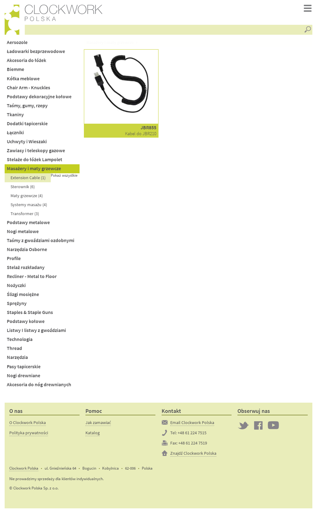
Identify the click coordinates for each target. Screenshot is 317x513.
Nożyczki (16, 285)
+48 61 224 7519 (192, 443)
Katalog (92, 433)
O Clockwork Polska (27, 422)
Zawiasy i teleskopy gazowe (36, 150)
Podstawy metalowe (28, 222)
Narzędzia (17, 357)
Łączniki (15, 132)
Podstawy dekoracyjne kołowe (39, 96)
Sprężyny (17, 303)
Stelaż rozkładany (26, 267)
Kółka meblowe (23, 78)
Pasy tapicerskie (24, 366)
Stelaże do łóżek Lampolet (34, 159)
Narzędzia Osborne (27, 249)
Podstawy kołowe (26, 321)
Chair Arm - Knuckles (28, 87)
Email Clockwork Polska (192, 422)
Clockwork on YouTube (273, 425)
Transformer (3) (25, 213)
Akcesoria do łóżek (26, 60)
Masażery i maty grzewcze (34, 168)
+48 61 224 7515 (192, 433)
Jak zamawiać (98, 422)
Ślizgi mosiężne (23, 294)
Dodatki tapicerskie (27, 123)
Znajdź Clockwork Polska (193, 453)
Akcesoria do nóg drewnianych (39, 384)
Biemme (15, 69)
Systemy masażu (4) (29, 204)
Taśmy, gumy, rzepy (27, 105)
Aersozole (17, 42)
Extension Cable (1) (28, 178)
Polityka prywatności (28, 433)
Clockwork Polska (23, 468)
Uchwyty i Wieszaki (27, 141)
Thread (14, 348)
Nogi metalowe (23, 231)
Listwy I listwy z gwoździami (36, 330)
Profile (14, 258)
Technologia (20, 339)
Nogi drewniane (23, 375)
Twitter (243, 425)
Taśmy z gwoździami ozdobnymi (40, 240)
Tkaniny (15, 114)
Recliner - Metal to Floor (32, 276)
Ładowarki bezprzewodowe (36, 51)
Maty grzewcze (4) (27, 195)
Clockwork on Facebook (258, 425)
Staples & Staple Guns (30, 312)
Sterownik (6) (23, 187)
